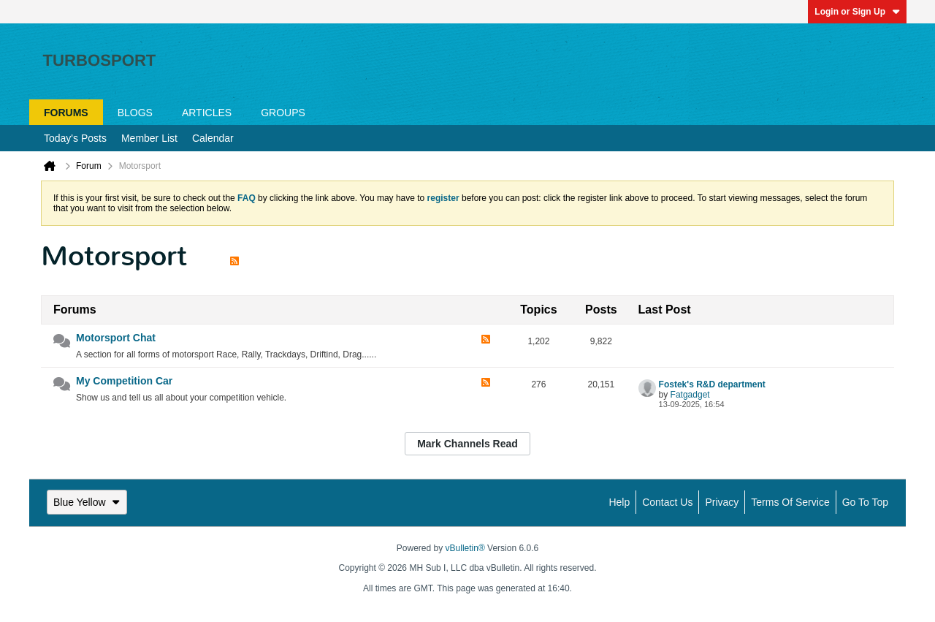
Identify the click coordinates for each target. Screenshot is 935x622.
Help (619, 502)
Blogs (135, 112)
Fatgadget (690, 395)
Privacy (722, 502)
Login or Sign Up (857, 12)
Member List (149, 138)
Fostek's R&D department (712, 384)
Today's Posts (75, 138)
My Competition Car (124, 381)
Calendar (213, 138)
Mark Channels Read (467, 444)
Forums (66, 112)
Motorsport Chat (116, 338)
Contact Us (667, 502)
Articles (207, 112)
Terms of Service (790, 502)
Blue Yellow (87, 502)
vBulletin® (465, 548)
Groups (283, 112)
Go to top (865, 502)
